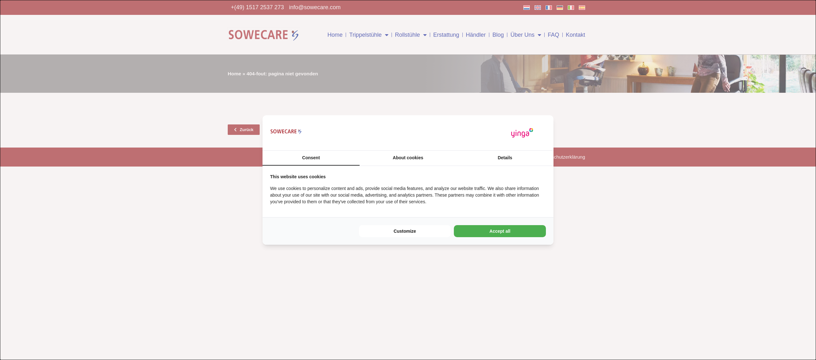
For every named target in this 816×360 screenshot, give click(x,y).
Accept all (500, 231)
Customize (405, 231)
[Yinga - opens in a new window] (522, 133)
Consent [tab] (311, 157)
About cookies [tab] (408, 157)
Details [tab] (505, 157)
